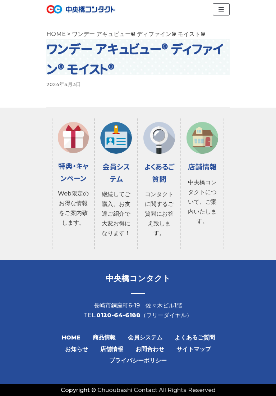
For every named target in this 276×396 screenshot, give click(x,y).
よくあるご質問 (195, 337)
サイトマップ (193, 349)
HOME (70, 337)
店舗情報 (111, 349)
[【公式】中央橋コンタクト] (80, 9)
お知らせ (76, 349)
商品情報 (104, 337)
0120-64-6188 (118, 315)
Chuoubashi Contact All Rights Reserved (156, 390)
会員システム (145, 337)
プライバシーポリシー (138, 360)
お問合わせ (149, 349)
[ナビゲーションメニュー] (221, 9)
